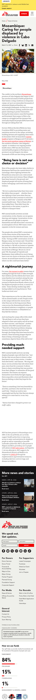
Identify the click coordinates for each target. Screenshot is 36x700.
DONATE (24, 14)
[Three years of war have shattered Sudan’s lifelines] (18, 496)
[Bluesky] (8, 551)
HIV (13, 448)
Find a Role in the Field (26, 596)
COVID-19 (13, 454)
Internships (22, 603)
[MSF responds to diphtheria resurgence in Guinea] (18, 507)
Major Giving (6, 574)
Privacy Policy (6, 617)
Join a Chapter (24, 572)
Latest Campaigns (25, 561)
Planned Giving (7, 579)
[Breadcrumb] (18, 21)
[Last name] (26, 541)
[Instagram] (16, 551)
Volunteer (22, 569)
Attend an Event (24, 567)
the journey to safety (16, 271)
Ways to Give (6, 571)
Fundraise (22, 564)
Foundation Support (8, 582)
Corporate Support (8, 585)
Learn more (6, 8)
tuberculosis (19, 448)
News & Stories (12, 21)
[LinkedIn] (25, 551)
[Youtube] (20, 551)
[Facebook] (3, 551)
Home (4, 21)
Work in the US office (26, 593)
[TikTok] (29, 551)
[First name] (10, 541)
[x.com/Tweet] (12, 551)
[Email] (10, 545)
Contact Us (5, 614)
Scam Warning (6, 619)
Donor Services (6, 561)
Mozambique (7, 88)
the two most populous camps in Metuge (16, 141)
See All (4, 476)
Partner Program (7, 577)
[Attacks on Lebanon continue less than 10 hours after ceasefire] (18, 484)
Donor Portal (6, 564)
